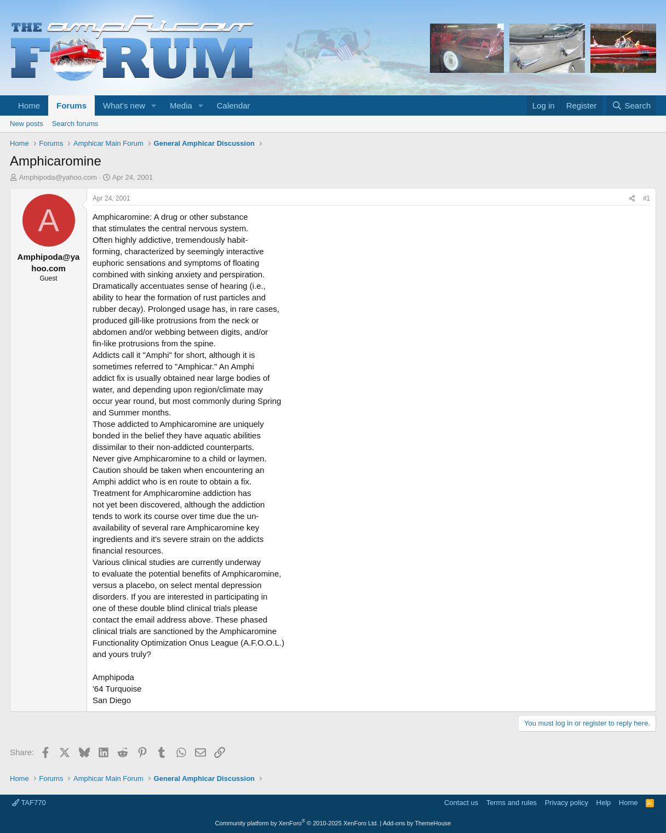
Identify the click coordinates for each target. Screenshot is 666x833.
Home (29, 105)
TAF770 (29, 802)
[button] (154, 105)
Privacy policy (566, 802)
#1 (646, 198)
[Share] (632, 198)
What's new (124, 105)
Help (603, 802)
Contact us (461, 802)
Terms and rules (511, 802)
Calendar (233, 105)
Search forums (75, 123)
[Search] (631, 105)
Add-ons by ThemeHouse (417, 823)
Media (181, 105)
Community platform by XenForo (296, 823)
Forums (71, 105)
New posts (26, 123)
